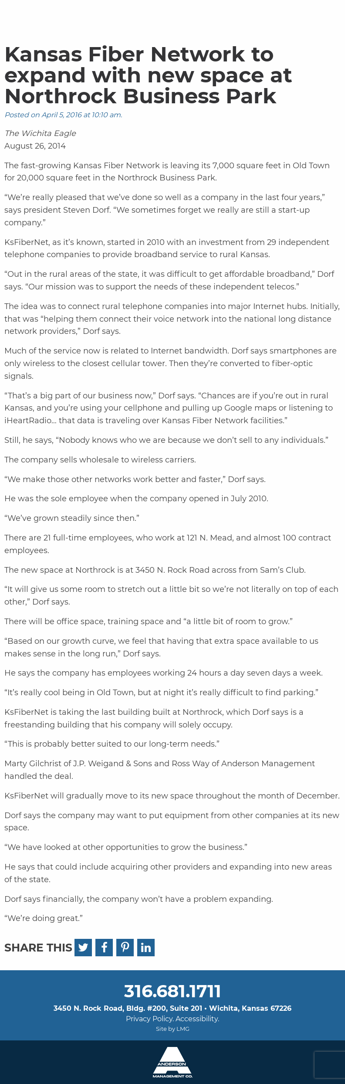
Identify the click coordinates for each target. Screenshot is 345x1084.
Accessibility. (197, 1019)
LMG (182, 1028)
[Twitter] (83, 947)
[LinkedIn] (146, 947)
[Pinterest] (125, 947)
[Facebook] (104, 947)
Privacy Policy (149, 1019)
